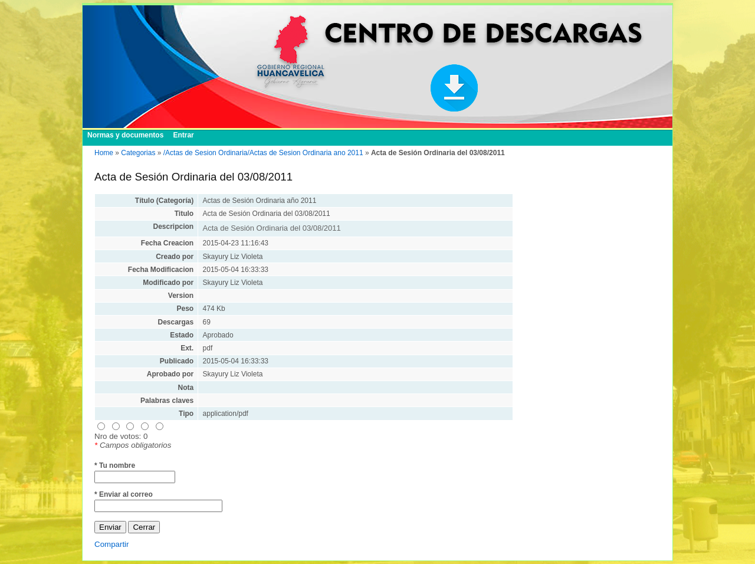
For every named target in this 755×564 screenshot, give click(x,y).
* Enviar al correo (123, 494)
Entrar (183, 135)
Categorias (138, 153)
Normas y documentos (125, 135)
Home (103, 153)
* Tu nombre (114, 465)
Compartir (111, 544)
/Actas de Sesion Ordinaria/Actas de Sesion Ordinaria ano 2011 (263, 153)
